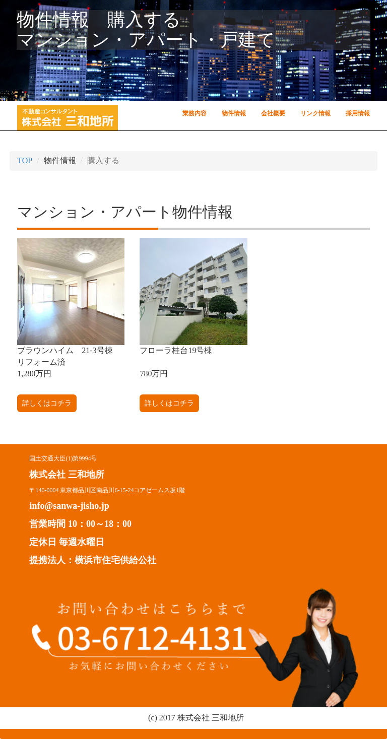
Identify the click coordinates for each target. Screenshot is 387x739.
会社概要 (273, 113)
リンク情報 (315, 113)
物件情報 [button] (234, 113)
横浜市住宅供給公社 (115, 560)
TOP (24, 160)
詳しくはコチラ (47, 403)
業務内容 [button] (194, 113)
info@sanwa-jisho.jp (69, 506)
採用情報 (358, 113)
